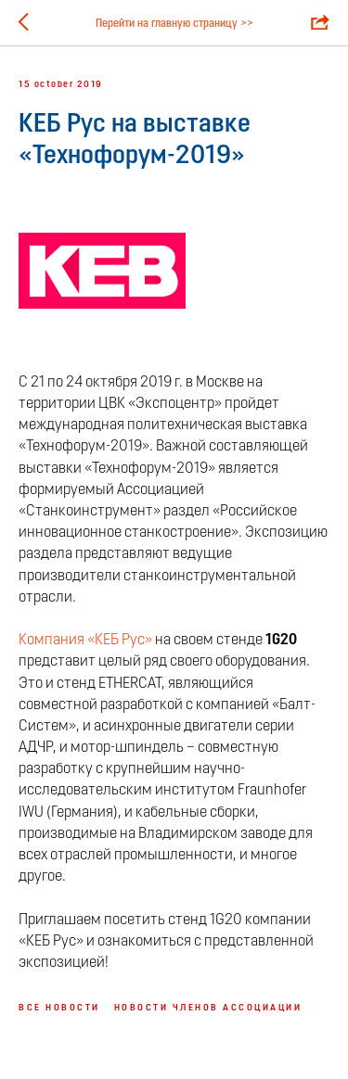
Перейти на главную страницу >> (174, 24)
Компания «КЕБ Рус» (87, 640)
